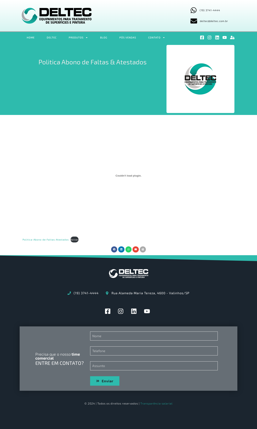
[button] (114, 249)
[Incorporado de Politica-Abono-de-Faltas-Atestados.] (129, 176)
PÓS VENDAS (127, 37)
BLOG (103, 37)
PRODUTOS (78, 37)
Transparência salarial (156, 403)
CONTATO (156, 37)
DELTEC (52, 37)
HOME (31, 37)
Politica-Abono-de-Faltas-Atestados (46, 239)
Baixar (74, 239)
